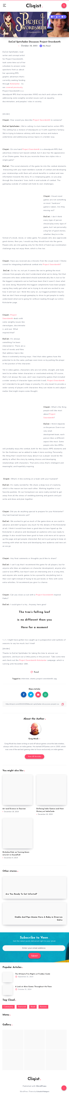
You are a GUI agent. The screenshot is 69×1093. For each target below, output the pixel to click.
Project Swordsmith (41, 120)
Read (36, 672)
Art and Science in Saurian (14, 809)
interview (25, 678)
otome (33, 678)
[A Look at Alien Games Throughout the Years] (8, 990)
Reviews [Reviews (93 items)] (43, 1007)
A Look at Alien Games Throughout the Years (33, 986)
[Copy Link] (34, 704)
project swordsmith (44, 678)
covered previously (14, 87)
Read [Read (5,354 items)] (33, 1007)
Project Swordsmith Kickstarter (33, 660)
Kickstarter (15, 84)
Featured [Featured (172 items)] (22, 1007)
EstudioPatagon (43, 1091)
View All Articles (34, 756)
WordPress (41, 1086)
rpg (55, 678)
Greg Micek (33, 739)
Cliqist (34, 6)
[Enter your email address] (34, 948)
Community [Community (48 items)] (8, 1007)
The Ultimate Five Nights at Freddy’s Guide (32, 974)
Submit (34, 956)
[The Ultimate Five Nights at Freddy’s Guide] (8, 977)
